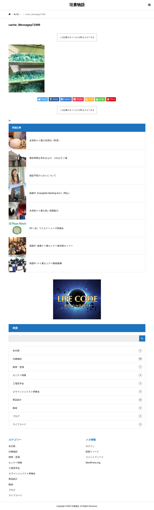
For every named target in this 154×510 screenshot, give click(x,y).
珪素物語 (77, 5)
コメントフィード (94, 457)
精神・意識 (78, 367)
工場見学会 (78, 383)
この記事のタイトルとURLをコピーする (77, 37)
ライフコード (78, 424)
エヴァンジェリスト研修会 (78, 391)
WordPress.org (93, 462)
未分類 (78, 350)
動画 (78, 408)
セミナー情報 (78, 375)
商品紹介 (78, 400)
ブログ (78, 416)
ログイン (90, 446)
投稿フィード (92, 451)
